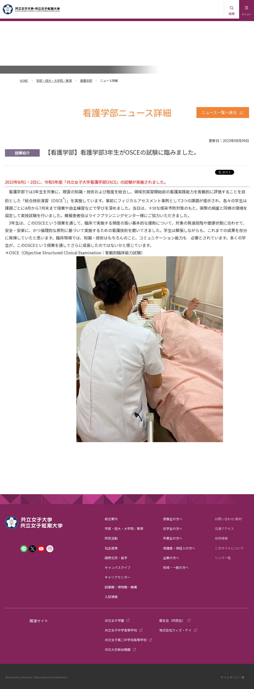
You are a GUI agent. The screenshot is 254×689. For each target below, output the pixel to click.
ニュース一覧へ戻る (219, 112)
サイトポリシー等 (232, 677)
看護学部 (86, 80)
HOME (24, 80)
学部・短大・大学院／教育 (54, 80)
